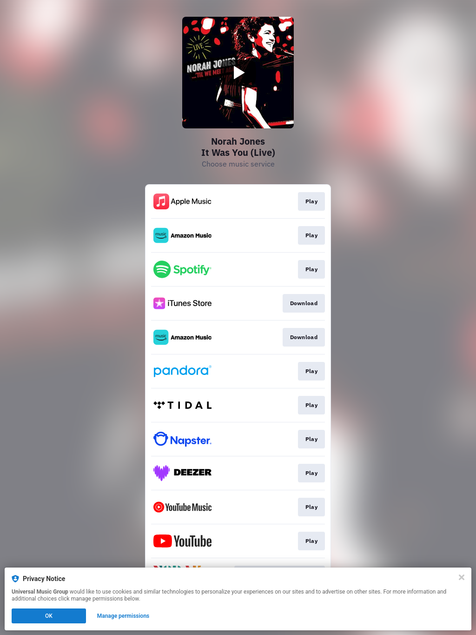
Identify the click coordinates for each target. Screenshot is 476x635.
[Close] (461, 577)
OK (49, 616)
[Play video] (238, 73)
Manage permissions (123, 616)
